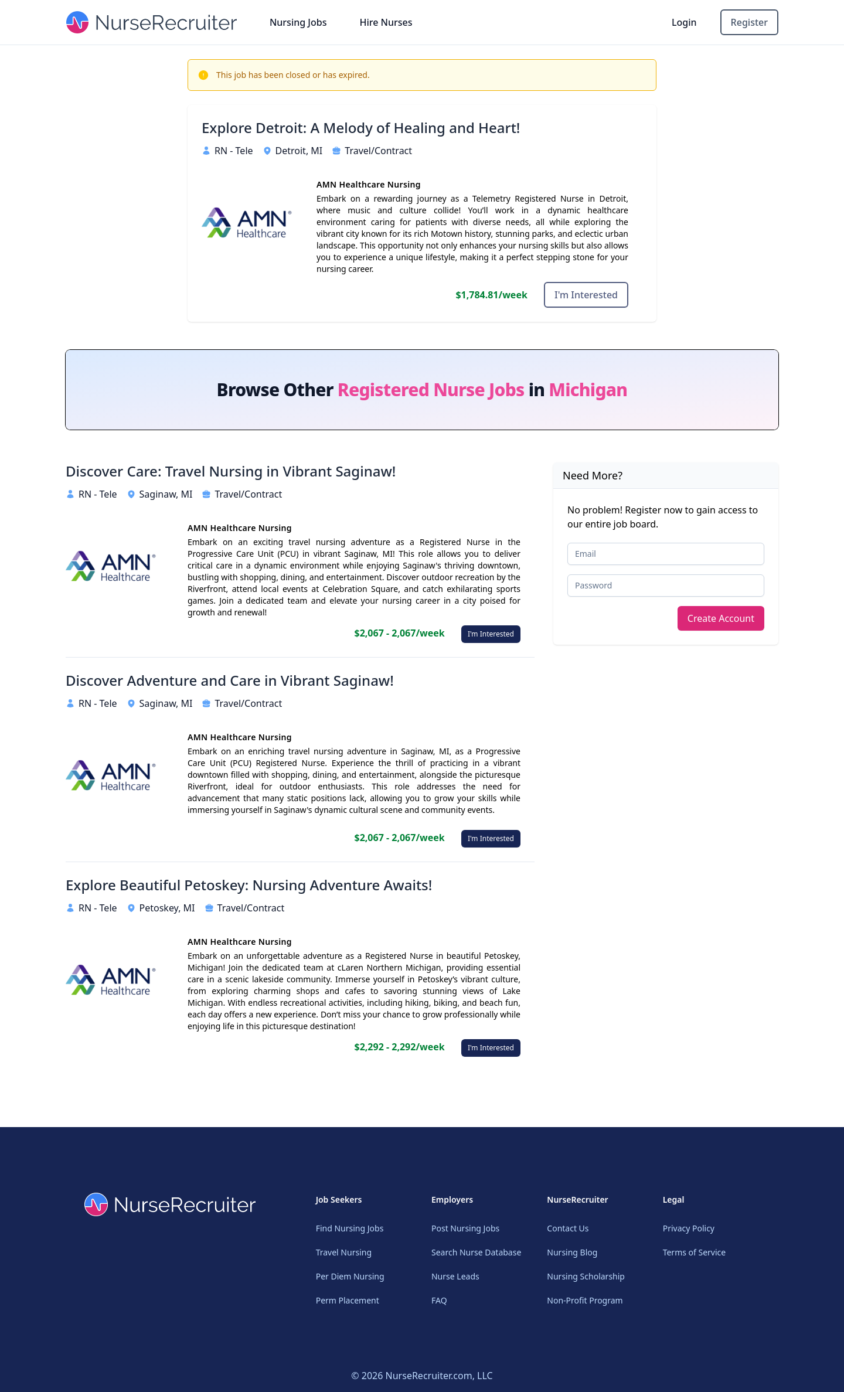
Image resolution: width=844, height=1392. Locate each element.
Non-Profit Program (584, 1300)
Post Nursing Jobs (465, 1228)
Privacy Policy (688, 1228)
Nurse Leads (455, 1276)
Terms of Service (694, 1252)
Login (684, 22)
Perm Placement (347, 1300)
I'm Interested (586, 294)
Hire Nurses (385, 22)
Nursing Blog (572, 1252)
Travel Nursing (344, 1252)
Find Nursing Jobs (350, 1228)
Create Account (721, 618)
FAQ (439, 1300)
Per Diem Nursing (350, 1276)
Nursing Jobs (298, 22)
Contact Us (567, 1228)
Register (749, 22)
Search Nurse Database (476, 1252)
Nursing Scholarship (586, 1276)
